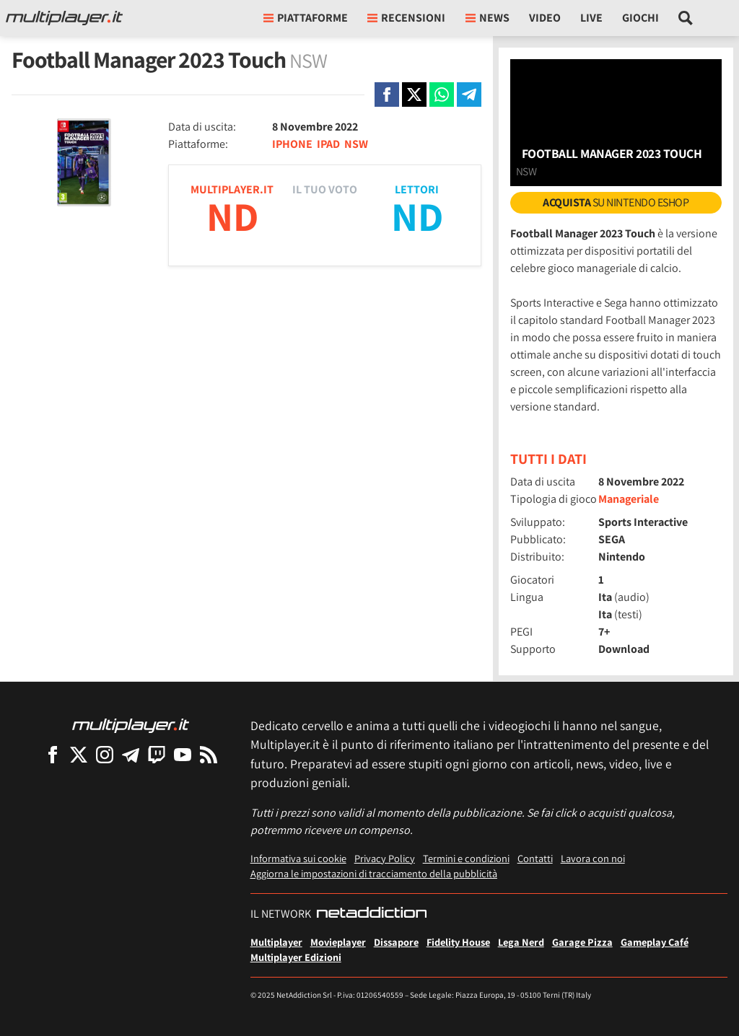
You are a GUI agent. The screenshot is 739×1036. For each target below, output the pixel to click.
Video (545, 17)
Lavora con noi (593, 858)
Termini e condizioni (466, 858)
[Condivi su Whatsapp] (441, 94)
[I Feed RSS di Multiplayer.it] (208, 754)
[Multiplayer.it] (64, 18)
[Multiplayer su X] (78, 754)
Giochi (640, 17)
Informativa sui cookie (298, 858)
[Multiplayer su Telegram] (130, 754)
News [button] (487, 17)
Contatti (535, 858)
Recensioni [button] (406, 17)
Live (591, 17)
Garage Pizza (582, 942)
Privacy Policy (384, 858)
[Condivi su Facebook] (387, 94)
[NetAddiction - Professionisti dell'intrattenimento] (372, 914)
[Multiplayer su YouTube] (182, 754)
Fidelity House (458, 942)
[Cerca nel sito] (686, 18)
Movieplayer (338, 942)
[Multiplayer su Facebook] (52, 754)
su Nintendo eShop (615, 202)
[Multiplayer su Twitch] (156, 754)
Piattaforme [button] (305, 17)
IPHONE (292, 144)
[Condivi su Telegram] (469, 94)
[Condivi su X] (414, 94)
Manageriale (628, 498)
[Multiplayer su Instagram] (104, 754)
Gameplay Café (654, 942)
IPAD (328, 144)
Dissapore (396, 942)
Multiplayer (276, 942)
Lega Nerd (521, 942)
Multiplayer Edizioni (295, 957)
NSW (356, 144)
